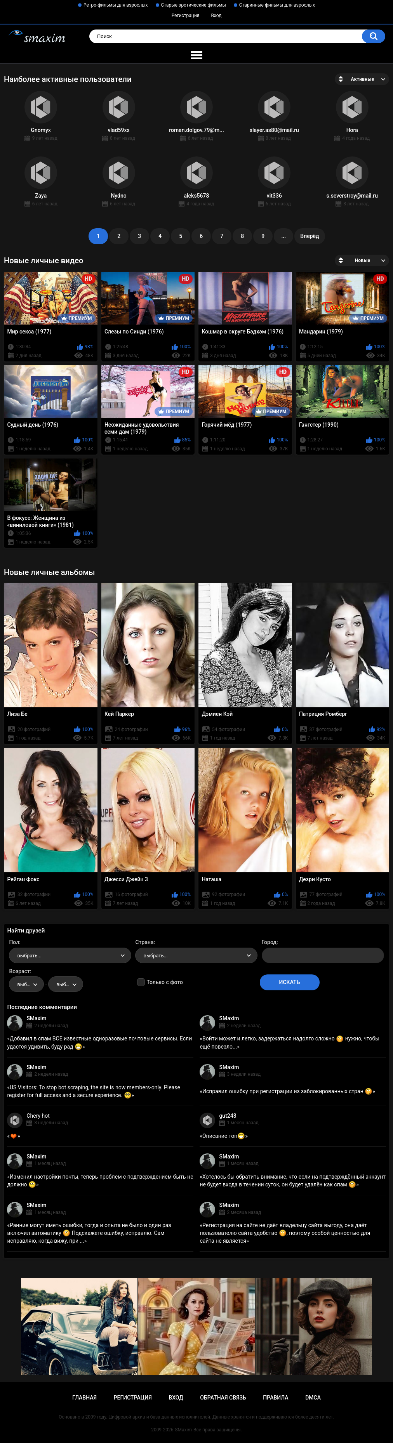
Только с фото (164, 982)
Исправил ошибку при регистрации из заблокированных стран (287, 1091)
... (283, 236)
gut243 (227, 1116)
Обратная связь (223, 1397)
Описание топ (223, 1136)
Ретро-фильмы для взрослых (115, 5)
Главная (84, 1397)
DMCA (313, 1397)
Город (269, 942)
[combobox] (70, 955)
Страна (144, 942)
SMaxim (36, 1018)
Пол (14, 942)
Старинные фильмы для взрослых (277, 5)
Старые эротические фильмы (193, 5)
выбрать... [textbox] (29, 956)
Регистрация (186, 15)
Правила (275, 1397)
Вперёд (309, 236)
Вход (216, 15)
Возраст (19, 971)
